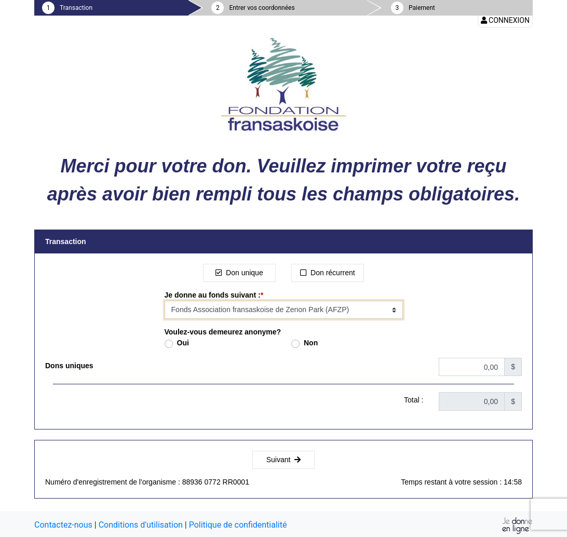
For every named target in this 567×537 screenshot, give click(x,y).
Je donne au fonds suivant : (213, 295)
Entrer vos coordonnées (261, 7)
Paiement (422, 7)
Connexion (505, 20)
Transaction (76, 7)
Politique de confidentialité (238, 525)
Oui (183, 343)
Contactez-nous (63, 525)
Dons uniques (69, 365)
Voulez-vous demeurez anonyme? (223, 332)
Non (311, 343)
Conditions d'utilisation (141, 525)
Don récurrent (327, 272)
